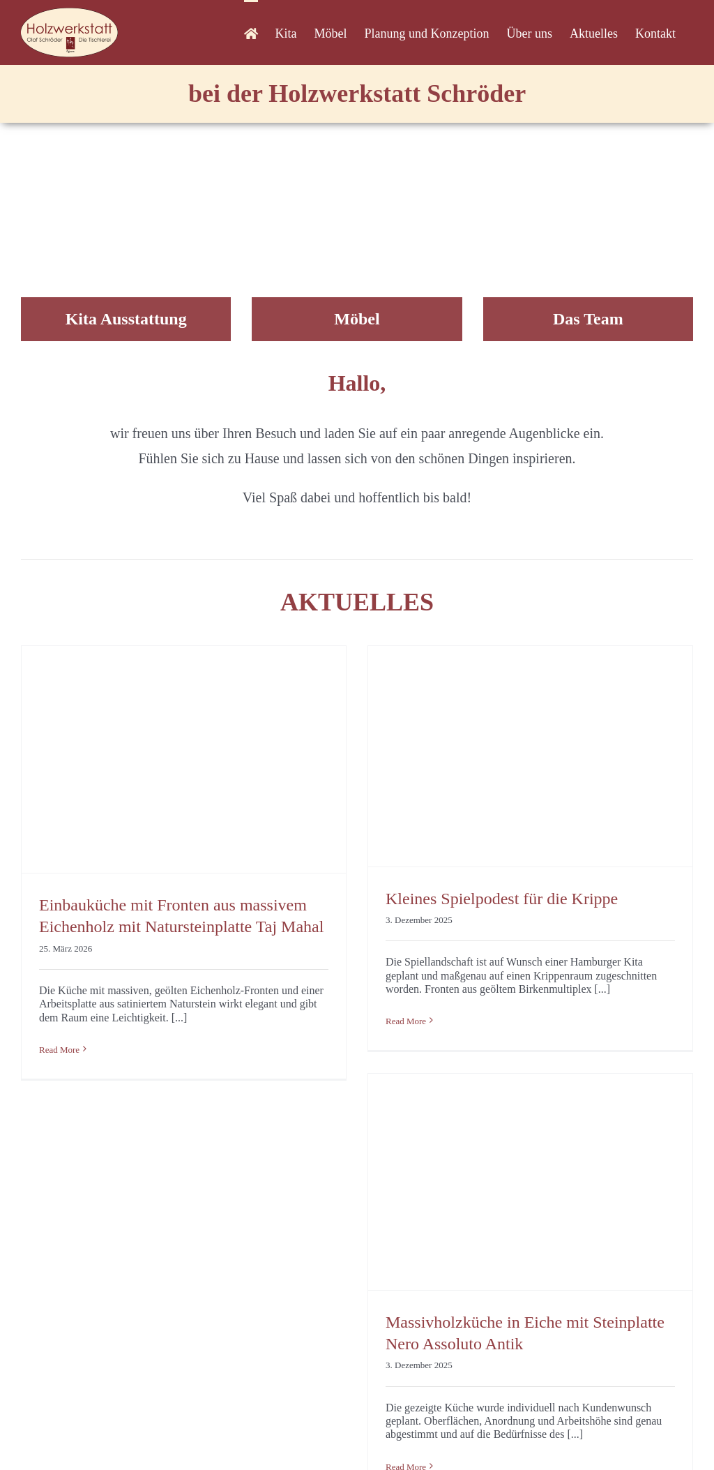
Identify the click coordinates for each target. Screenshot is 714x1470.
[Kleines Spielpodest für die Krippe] (530, 756)
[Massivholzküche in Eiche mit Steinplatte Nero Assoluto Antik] (530, 1182)
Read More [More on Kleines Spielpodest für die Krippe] (406, 1021)
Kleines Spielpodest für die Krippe (502, 899)
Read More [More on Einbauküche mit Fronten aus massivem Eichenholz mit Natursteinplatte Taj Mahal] (59, 1049)
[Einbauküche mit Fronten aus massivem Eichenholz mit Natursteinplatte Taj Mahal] (184, 759)
